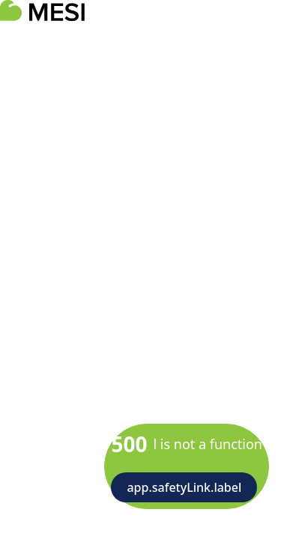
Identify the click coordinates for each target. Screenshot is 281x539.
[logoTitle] (42, 10)
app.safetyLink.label (184, 487)
